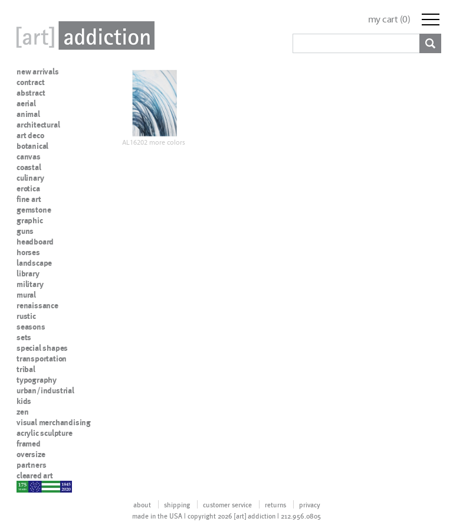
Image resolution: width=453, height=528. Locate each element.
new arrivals (38, 71)
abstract (31, 92)
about (142, 504)
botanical (32, 146)
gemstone (34, 209)
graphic (30, 220)
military (30, 284)
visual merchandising (54, 422)
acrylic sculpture (45, 433)
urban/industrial (45, 390)
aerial (26, 103)
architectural (38, 124)
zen (22, 411)
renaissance (37, 305)
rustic (26, 316)
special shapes (42, 348)
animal (28, 114)
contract (30, 82)
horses (28, 252)
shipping (177, 504)
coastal (29, 167)
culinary (30, 177)
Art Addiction (83, 35)
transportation (42, 358)
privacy (309, 504)
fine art (29, 199)
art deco (30, 135)
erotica (28, 188)
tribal (26, 369)
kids (24, 401)
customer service (227, 504)
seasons (31, 326)
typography (37, 379)
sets (24, 337)
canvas (29, 156)
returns (275, 504)
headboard (35, 241)
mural (26, 294)
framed (29, 443)
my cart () (389, 19)
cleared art (35, 475)
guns (25, 231)
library (28, 273)
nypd (25, 486)
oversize (31, 454)
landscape (34, 263)
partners (31, 465)
